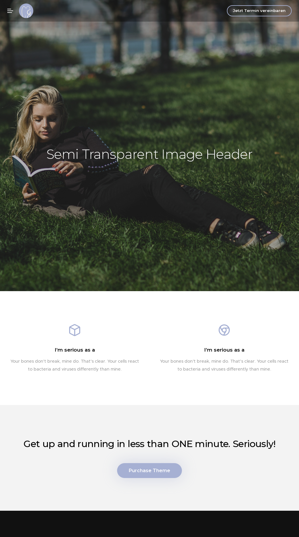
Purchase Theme (149, 471)
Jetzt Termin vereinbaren (259, 10)
